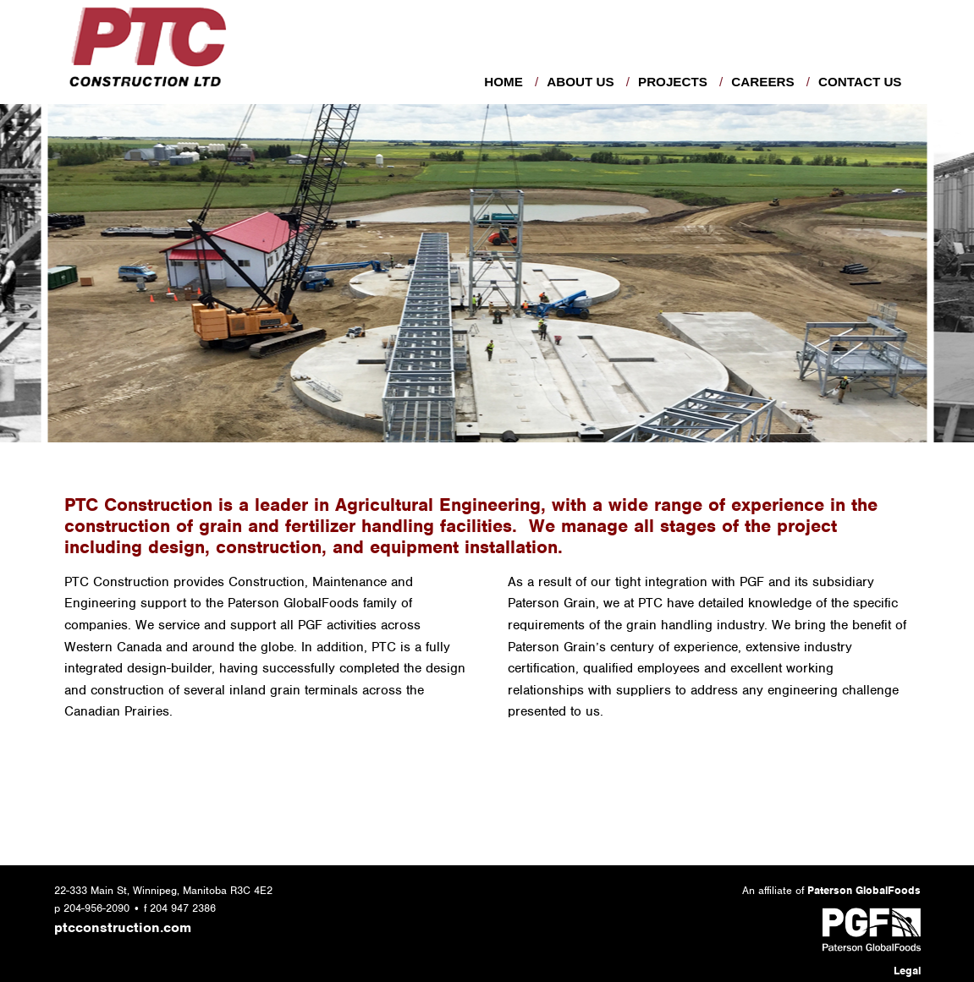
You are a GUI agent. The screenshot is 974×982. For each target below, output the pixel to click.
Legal (907, 970)
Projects (672, 81)
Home (503, 81)
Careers (762, 81)
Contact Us (859, 81)
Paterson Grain (552, 603)
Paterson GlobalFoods (293, 603)
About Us (580, 81)
